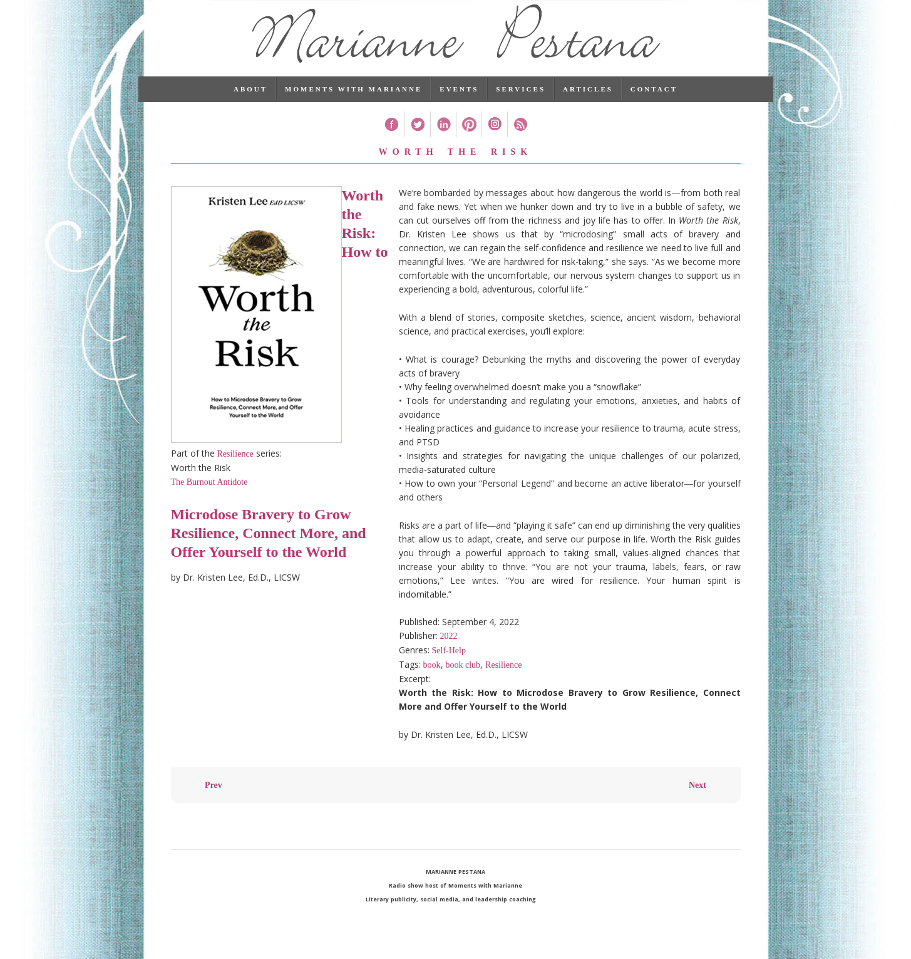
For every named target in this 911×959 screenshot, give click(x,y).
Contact (653, 103)
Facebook (391, 139)
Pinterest (468, 139)
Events (459, 103)
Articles (588, 103)
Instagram (494, 139)
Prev (213, 799)
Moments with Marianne (353, 103)
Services (520, 103)
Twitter (417, 139)
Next (697, 799)
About (250, 103)
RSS (520, 139)
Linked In (443, 139)
